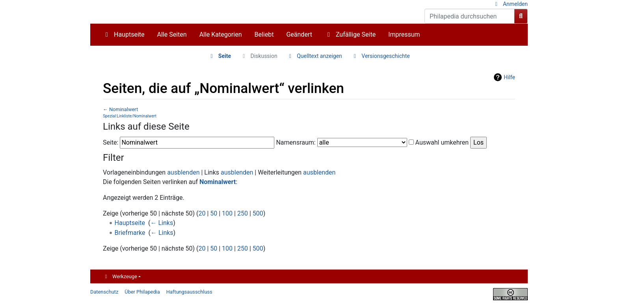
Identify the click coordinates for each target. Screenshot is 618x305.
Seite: (110, 142)
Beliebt (264, 34)
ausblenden (183, 172)
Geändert (299, 34)
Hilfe (509, 77)
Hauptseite (129, 34)
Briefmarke (130, 232)
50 (213, 213)
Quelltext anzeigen (319, 56)
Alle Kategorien (220, 34)
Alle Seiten (172, 34)
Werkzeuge (124, 276)
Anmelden (515, 4)
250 (242, 213)
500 (258, 213)
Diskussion (264, 56)
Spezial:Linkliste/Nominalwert (129, 116)
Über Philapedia (142, 292)
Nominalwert (123, 109)
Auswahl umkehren (442, 142)
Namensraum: (295, 142)
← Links (162, 223)
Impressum (404, 34)
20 (201, 213)
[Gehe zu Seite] (521, 16)
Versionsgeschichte (385, 56)
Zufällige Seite (356, 34)
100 (227, 213)
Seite (224, 56)
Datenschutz (104, 292)
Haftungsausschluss (189, 292)
